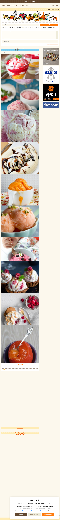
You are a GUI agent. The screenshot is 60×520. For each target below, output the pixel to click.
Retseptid (14, 5)
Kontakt (28, 5)
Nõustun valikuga (34, 514)
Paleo (11, 27)
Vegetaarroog (18, 27)
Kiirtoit (5, 27)
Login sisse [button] (55, 5)
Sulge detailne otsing (52, 44)
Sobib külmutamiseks (53, 27)
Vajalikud (18, 511)
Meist (8, 5)
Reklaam (57, 9)
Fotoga (44, 27)
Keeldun (21, 514)
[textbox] (9, 41)
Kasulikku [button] (21, 5)
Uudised (4, 5)
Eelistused (43, 511)
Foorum (48, 9)
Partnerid (51, 511)
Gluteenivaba (37, 27)
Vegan (25, 27)
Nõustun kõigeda (48, 514)
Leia (49, 25)
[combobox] (30, 32)
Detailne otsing (54, 28)
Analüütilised (26, 511)
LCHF (30, 27)
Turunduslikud (35, 511)
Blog (53, 9)
